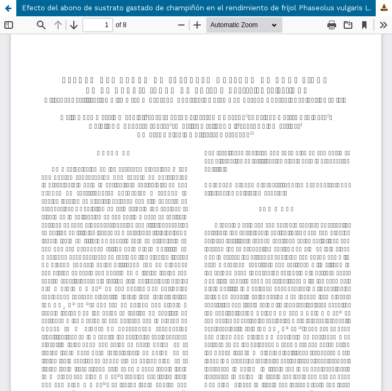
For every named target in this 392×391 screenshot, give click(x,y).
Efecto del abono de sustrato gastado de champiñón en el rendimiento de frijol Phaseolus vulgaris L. (196, 8)
